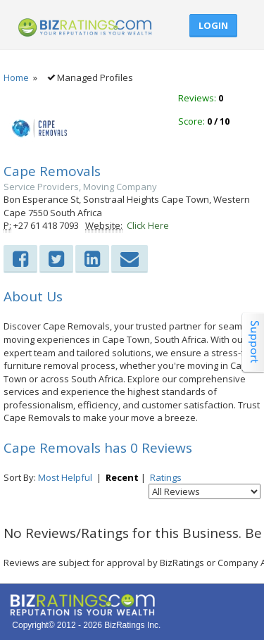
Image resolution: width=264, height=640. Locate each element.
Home (16, 77)
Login (213, 25)
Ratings (166, 477)
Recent (122, 477)
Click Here (148, 225)
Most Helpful (65, 477)
